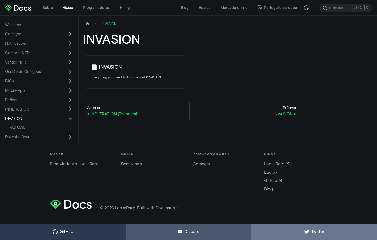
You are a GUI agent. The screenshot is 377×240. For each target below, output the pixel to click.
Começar (13, 34)
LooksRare (276, 163)
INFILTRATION (17, 109)
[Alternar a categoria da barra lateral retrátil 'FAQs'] (70, 81)
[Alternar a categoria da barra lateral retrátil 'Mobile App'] (70, 90)
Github (273, 180)
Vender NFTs (16, 62)
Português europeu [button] (277, 7)
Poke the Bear (17, 137)
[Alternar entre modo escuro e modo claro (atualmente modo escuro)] (306, 8)
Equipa (205, 7)
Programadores (96, 7)
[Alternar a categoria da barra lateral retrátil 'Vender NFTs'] (70, 62)
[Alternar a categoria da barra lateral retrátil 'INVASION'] (70, 119)
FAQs (9, 81)
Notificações (16, 43)
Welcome (13, 24)
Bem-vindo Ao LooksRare (74, 163)
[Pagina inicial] (88, 24)
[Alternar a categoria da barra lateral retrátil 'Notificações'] (70, 43)
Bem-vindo (131, 163)
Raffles (11, 100)
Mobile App (15, 90)
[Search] (346, 8)
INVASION (13, 118)
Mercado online (234, 7)
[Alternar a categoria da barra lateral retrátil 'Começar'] (70, 34)
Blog (184, 7)
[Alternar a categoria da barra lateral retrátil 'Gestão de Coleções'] (70, 71)
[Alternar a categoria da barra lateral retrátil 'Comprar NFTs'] (70, 53)
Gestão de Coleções (23, 71)
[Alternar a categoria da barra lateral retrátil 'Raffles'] (70, 100)
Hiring (125, 7)
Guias (68, 7)
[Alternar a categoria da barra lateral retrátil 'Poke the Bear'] (70, 137)
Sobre (47, 7)
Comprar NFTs (17, 52)
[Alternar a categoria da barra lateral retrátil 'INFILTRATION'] (70, 109)
